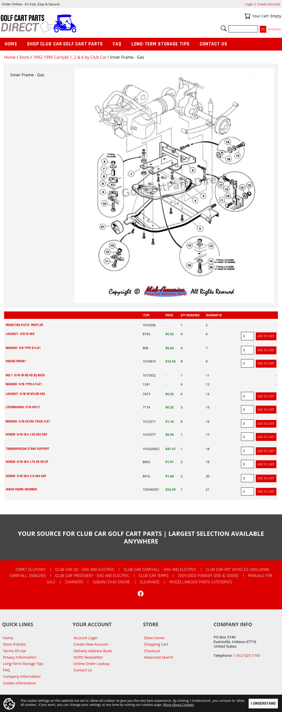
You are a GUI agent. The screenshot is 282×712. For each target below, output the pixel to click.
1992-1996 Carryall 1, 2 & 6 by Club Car (69, 57)
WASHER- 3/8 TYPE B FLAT (23, 348)
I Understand (263, 703)
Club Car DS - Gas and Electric (84, 569)
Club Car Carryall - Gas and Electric (160, 569)
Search (224, 28)
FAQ (117, 44)
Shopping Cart (156, 644)
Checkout (152, 650)
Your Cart (247, 16)
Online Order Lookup (91, 663)
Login (249, 4)
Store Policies (14, 644)
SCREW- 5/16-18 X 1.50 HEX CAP (26, 434)
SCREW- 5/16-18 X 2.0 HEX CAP (26, 476)
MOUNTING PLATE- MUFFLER (24, 325)
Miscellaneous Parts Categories (200, 582)
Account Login (85, 637)
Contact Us (214, 44)
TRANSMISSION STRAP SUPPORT (27, 449)
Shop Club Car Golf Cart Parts (65, 44)
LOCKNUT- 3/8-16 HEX (20, 334)
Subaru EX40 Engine (111, 582)
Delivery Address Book (92, 650)
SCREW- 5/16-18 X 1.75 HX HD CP (27, 462)
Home (10, 57)
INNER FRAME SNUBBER (21, 489)
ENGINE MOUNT (16, 361)
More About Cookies (178, 704)
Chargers (74, 582)
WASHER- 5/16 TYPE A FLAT (24, 384)
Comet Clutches (31, 569)
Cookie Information (19, 683)
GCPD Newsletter (88, 657)
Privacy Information (19, 657)
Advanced (274, 29)
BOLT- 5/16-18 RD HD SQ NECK (25, 375)
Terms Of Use (14, 650)
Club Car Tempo (153, 575)
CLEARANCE (150, 582)
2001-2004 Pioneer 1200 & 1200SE (208, 575)
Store (24, 57)
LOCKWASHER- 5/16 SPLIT (23, 407)
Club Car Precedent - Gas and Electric (92, 575)
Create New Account (90, 644)
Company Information (22, 676)
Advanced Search (158, 657)
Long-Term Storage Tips (160, 44)
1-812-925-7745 (247, 655)
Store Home (154, 637)
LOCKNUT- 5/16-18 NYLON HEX (25, 394)
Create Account (268, 4)
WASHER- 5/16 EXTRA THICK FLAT (28, 421)
